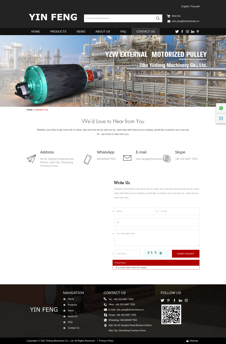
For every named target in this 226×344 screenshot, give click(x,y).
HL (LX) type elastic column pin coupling (131, 268)
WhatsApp (105, 152)
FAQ (123, 31)
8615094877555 (106, 158)
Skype (180, 152)
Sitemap (194, 341)
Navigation (73, 293)
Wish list (176, 16)
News (81, 31)
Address (47, 152)
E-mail (141, 152)
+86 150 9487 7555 (186, 158)
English (185, 6)
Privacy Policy (106, 341)
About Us (102, 31)
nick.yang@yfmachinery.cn (185, 21)
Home (35, 31)
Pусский (195, 6)
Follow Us (171, 293)
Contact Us (145, 31)
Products (58, 31)
